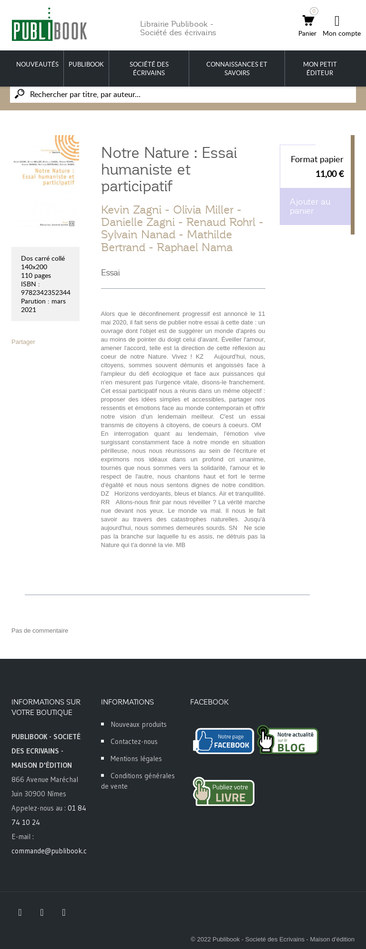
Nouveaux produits (139, 724)
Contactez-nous (134, 741)
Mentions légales (136, 758)
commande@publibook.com (53, 850)
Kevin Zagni (131, 210)
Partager (23, 341)
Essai (110, 272)
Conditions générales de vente (138, 781)
